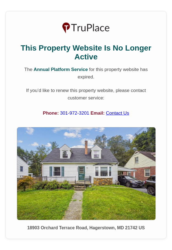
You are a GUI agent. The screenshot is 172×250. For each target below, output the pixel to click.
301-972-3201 (75, 113)
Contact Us (117, 113)
